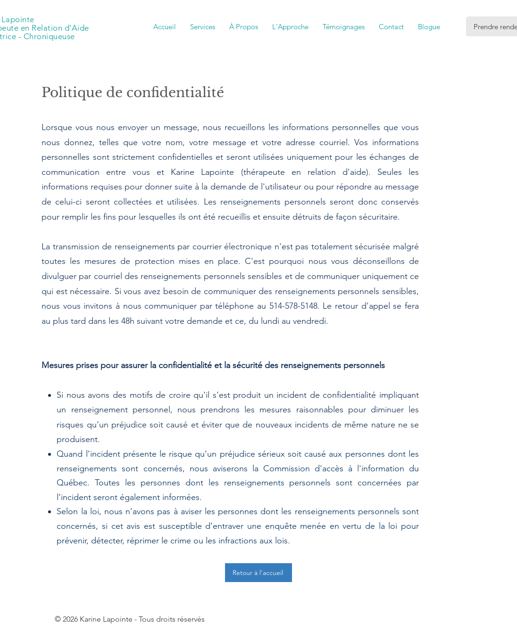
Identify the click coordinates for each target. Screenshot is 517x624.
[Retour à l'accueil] (258, 572)
